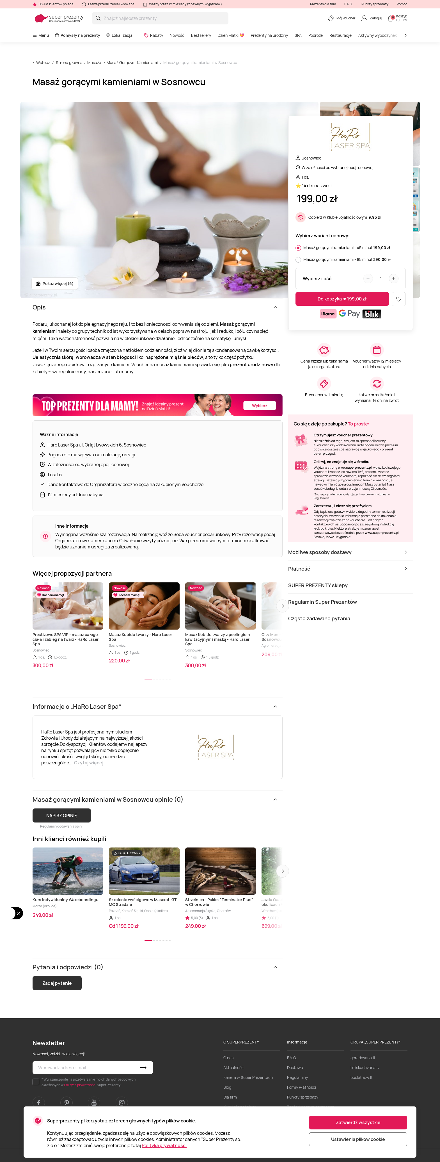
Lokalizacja (119, 35)
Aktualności (233, 1067)
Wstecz (43, 62)
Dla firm (230, 1097)
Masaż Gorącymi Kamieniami (132, 62)
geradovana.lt (362, 1057)
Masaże (94, 62)
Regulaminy (297, 1077)
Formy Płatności (301, 1087)
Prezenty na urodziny (269, 35)
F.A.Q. (348, 4)
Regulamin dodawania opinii (61, 826)
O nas (228, 1057)
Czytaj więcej (88, 763)
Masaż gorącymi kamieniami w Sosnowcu (200, 62)
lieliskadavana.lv (364, 1067)
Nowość (177, 35)
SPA (298, 35)
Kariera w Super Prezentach (248, 1077)
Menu (41, 35)
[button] (282, 606)
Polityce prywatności (80, 1085)
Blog (227, 1087)
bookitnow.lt (361, 1077)
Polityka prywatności (164, 1145)
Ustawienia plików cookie (358, 1139)
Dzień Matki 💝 (231, 35)
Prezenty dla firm (323, 4)
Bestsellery (201, 35)
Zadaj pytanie (57, 983)
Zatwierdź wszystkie (358, 1122)
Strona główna (69, 62)
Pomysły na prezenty (77, 35)
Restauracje (340, 35)
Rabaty (153, 35)
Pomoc (402, 4)
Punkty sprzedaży (374, 4)
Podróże (315, 35)
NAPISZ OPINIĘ (61, 815)
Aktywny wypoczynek (377, 35)
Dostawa (295, 1067)
